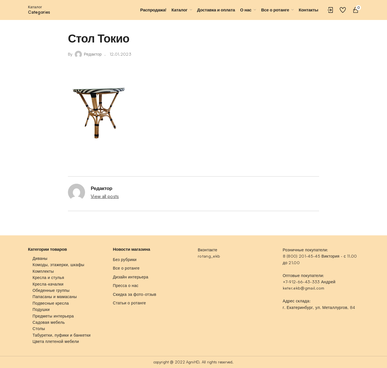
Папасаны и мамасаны (55, 296)
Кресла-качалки (48, 284)
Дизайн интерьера (130, 276)
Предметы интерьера (53, 316)
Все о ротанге (126, 268)
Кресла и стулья (48, 277)
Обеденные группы (51, 290)
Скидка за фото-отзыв (134, 294)
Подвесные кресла (51, 303)
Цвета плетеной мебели (56, 341)
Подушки (41, 309)
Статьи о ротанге (129, 302)
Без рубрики (125, 259)
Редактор (93, 54)
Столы (39, 328)
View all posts (105, 196)
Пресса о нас (126, 285)
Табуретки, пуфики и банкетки (61, 335)
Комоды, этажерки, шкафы (58, 264)
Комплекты (43, 271)
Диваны (40, 258)
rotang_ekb (209, 256)
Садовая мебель (49, 322)
